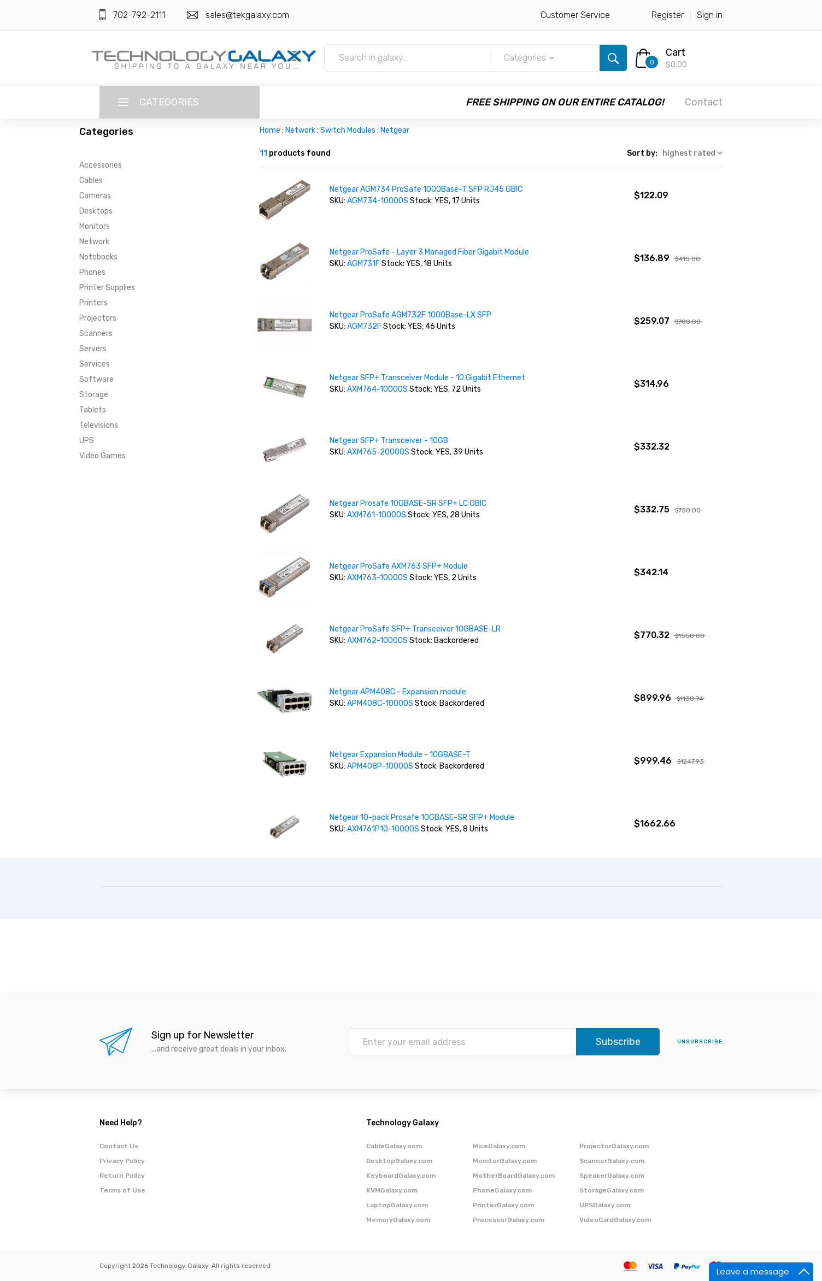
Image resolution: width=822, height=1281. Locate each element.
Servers (93, 348)
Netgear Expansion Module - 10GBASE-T (400, 754)
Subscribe (618, 1042)
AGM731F (363, 263)
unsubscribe (700, 1041)
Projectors (97, 318)
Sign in (710, 15)
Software (96, 379)
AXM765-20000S (379, 452)
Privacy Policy (122, 1161)
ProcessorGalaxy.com (508, 1220)
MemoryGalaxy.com (398, 1220)
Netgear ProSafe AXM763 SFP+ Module (399, 566)
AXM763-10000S (377, 577)
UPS (86, 440)
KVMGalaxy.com (392, 1190)
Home (270, 130)
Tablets (92, 410)
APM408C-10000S (380, 703)
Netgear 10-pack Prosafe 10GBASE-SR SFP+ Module (422, 817)
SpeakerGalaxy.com (611, 1175)
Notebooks (98, 257)
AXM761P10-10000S (383, 829)
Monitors (94, 226)
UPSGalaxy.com (604, 1205)
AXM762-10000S (377, 640)
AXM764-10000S (377, 389)
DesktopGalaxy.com (399, 1161)
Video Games (102, 456)
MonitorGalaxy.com (505, 1161)
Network (94, 241)
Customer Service (575, 15)
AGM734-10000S (377, 200)
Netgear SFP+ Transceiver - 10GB (389, 440)
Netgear (394, 130)
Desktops (96, 211)
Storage (93, 394)
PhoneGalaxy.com (502, 1190)
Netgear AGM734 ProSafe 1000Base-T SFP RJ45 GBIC (426, 189)
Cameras (95, 195)
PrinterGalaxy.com (503, 1205)
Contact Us (118, 1146)
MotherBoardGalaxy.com (514, 1175)
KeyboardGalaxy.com (401, 1175)
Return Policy (122, 1175)
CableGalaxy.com (394, 1146)
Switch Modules (347, 130)
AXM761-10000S (376, 515)
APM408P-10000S (380, 766)
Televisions (98, 425)
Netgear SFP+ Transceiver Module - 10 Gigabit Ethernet (427, 377)
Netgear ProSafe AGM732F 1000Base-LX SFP (410, 315)
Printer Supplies (107, 287)
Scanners (96, 333)
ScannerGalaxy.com (611, 1161)
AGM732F (364, 326)
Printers (93, 303)
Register (667, 15)
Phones (92, 272)
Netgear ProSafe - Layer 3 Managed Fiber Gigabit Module (429, 252)
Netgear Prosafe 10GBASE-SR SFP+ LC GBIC (408, 503)
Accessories (100, 165)
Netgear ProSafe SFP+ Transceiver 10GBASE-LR (415, 629)
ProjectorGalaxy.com (614, 1146)
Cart (675, 52)
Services (94, 364)
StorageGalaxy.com (611, 1190)
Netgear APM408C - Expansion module (398, 691)
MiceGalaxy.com (499, 1146)
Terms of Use (122, 1190)
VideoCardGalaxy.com (615, 1220)
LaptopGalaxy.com (397, 1205)
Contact (704, 102)
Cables (91, 180)
